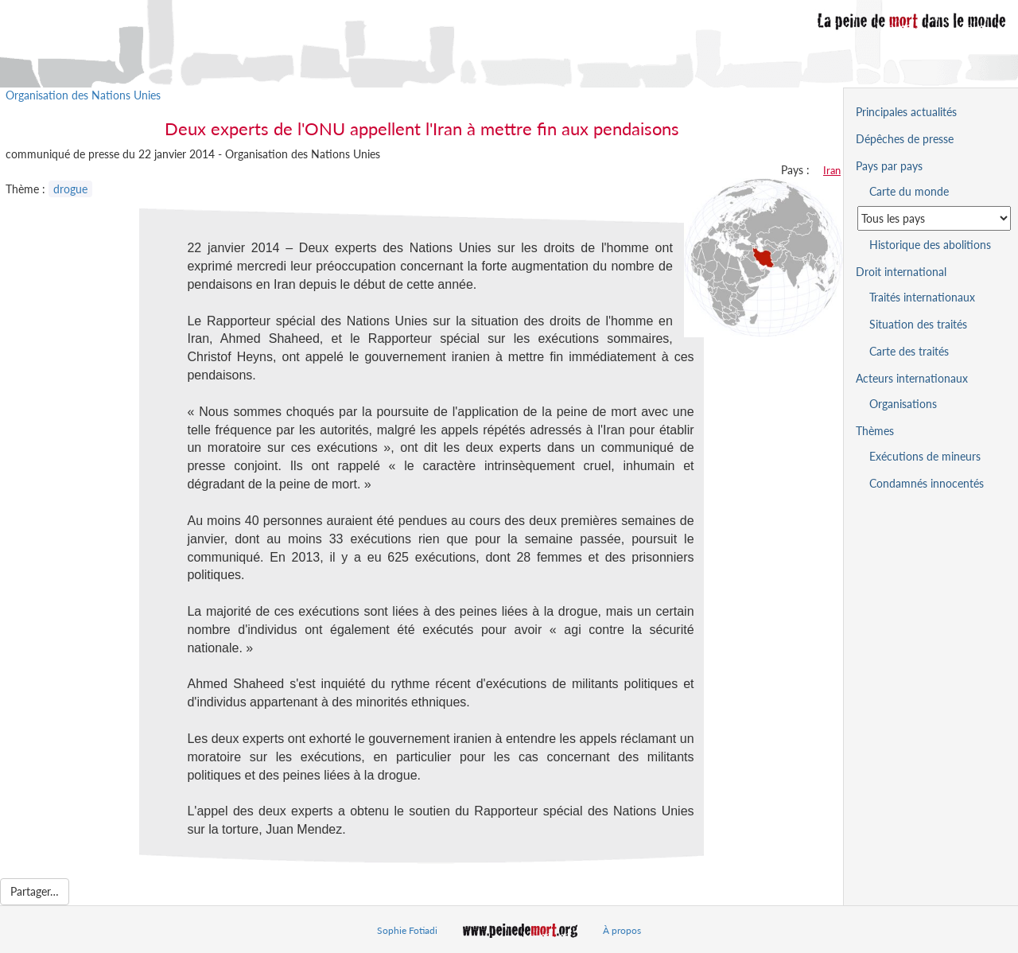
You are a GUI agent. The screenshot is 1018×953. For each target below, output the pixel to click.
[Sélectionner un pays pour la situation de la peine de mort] (934, 218)
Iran (832, 170)
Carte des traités (909, 351)
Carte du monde (909, 191)
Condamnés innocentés (926, 483)
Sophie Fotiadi (407, 930)
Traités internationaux (922, 297)
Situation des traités (918, 324)
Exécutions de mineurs (925, 456)
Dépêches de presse (905, 139)
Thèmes (875, 431)
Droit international (901, 271)
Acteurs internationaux (912, 378)
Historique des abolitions (930, 244)
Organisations (903, 403)
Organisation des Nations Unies (83, 95)
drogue (70, 189)
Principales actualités (906, 112)
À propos (622, 930)
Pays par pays (889, 166)
